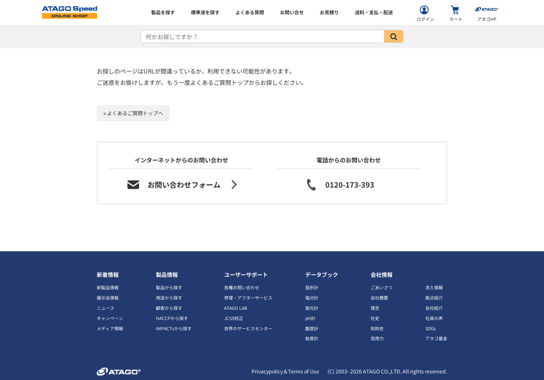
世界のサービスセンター (248, 328)
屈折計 (311, 287)
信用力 (377, 338)
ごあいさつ (381, 287)
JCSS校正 (233, 318)
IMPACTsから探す (174, 328)
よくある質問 (249, 12)
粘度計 (311, 338)
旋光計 (311, 308)
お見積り (329, 12)
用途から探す (169, 297)
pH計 (310, 318)
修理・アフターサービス (248, 297)
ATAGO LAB (235, 308)
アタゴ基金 (436, 338)
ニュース (105, 308)
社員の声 (434, 318)
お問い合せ (292, 12)
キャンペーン (110, 318)
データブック (321, 274)
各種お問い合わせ (241, 287)
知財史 (377, 328)
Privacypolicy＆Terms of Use (285, 371)
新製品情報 (108, 287)
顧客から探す (169, 308)
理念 (375, 308)
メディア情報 (110, 328)
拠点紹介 (434, 297)
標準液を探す (205, 12)
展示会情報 (108, 297)
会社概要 (379, 297)
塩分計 (311, 297)
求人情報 (434, 287)
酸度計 (311, 328)
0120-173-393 (349, 184)
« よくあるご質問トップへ (133, 113)
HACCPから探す (172, 318)
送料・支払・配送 (374, 12)
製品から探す (169, 287)
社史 (375, 318)
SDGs (430, 328)
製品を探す (163, 12)
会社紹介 (434, 308)
